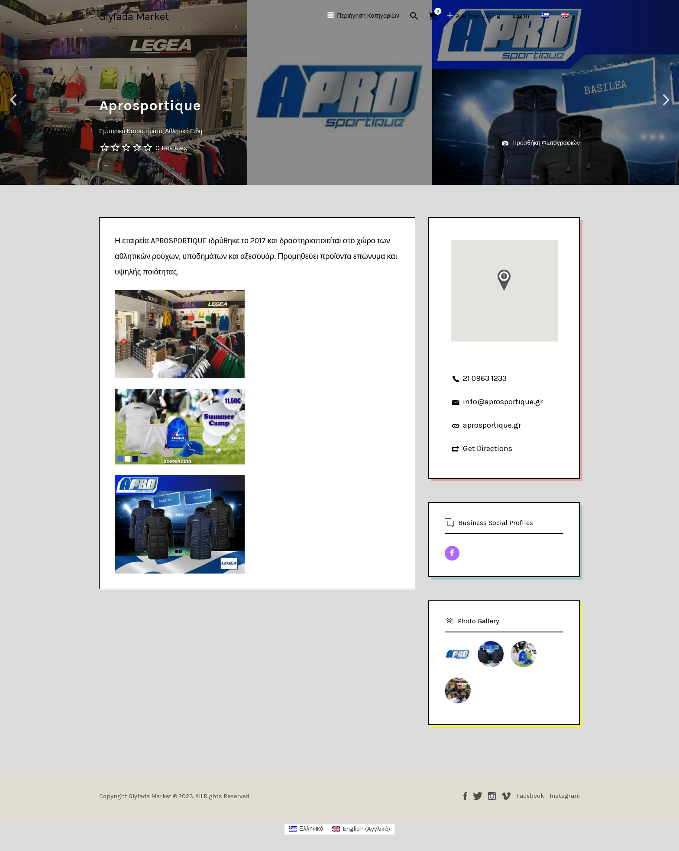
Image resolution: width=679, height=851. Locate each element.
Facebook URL (452, 553)
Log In (520, 15)
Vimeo (506, 796)
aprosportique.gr (492, 425)
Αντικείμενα (435, 11)
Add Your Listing (478, 15)
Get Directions (487, 448)
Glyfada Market (134, 16)
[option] (339, 92)
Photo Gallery (478, 621)
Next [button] (666, 100)
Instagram (492, 796)
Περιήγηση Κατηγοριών (368, 15)
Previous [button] (13, 100)
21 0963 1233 (485, 378)
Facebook (465, 796)
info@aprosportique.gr (503, 401)
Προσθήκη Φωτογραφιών (541, 143)
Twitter (477, 796)
